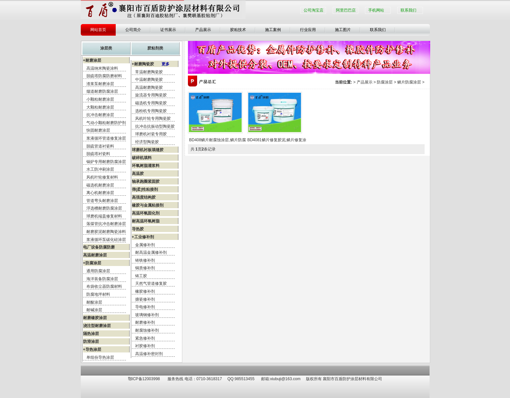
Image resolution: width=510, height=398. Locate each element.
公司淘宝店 (313, 10)
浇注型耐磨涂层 (97, 325)
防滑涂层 (91, 341)
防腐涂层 (385, 82)
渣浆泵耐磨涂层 (100, 84)
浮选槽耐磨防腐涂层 (104, 208)
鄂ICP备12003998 (144, 379)
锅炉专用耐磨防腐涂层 (106, 161)
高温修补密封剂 (149, 353)
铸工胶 (141, 276)
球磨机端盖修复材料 (104, 216)
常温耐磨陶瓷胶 (149, 72)
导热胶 (138, 229)
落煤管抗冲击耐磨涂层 (106, 223)
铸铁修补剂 (145, 260)
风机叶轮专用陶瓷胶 (153, 118)
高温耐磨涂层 (95, 255)
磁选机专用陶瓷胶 (151, 103)
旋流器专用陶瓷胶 (151, 95)
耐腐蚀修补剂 (147, 330)
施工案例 (273, 29)
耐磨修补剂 (145, 322)
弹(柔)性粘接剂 (145, 189)
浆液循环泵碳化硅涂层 (106, 239)
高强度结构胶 (144, 197)
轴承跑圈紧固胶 (146, 181)
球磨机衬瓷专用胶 (151, 134)
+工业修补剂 (143, 237)
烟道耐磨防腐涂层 (102, 91)
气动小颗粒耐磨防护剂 (106, 122)
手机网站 (376, 10)
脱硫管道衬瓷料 (100, 146)
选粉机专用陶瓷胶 (151, 111)
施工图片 (343, 29)
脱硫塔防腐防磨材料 (104, 76)
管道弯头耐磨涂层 (102, 200)
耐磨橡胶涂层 (95, 317)
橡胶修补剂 (145, 291)
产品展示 (203, 29)
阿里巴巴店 (346, 10)
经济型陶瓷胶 (147, 142)
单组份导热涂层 (100, 357)
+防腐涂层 (92, 263)
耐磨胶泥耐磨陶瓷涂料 (106, 231)
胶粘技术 (238, 29)
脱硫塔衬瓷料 (98, 153)
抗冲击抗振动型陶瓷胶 (155, 126)
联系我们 (408, 10)
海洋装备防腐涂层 (102, 279)
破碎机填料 (142, 157)
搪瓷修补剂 (145, 299)
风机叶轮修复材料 (102, 177)
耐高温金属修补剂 (151, 252)
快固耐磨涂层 (98, 130)
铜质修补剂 (145, 268)
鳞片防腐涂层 (409, 82)
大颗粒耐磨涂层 (100, 107)
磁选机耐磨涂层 (100, 185)
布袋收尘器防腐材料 (104, 286)
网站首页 (98, 29)
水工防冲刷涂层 (100, 169)
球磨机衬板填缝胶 (148, 150)
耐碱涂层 (94, 310)
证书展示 (168, 29)
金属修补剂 (145, 245)
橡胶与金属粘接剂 (148, 205)
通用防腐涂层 (98, 271)
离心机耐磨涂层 (100, 192)
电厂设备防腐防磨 (99, 247)
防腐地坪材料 (98, 294)
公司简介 (133, 29)
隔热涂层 (91, 333)
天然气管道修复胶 (151, 283)
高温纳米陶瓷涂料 (102, 68)
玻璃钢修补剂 (147, 315)
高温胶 (138, 173)
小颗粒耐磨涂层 (100, 99)
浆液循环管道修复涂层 (106, 138)
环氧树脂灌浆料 (146, 165)
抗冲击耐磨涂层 (100, 115)
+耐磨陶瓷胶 (150, 64)
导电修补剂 (145, 307)
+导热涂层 (92, 349)
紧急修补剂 (145, 338)
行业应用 (308, 29)
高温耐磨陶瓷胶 (149, 87)
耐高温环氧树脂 (146, 221)
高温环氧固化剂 (146, 213)
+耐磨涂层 (92, 60)
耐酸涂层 (94, 302)
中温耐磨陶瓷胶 (149, 79)
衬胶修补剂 (145, 346)
